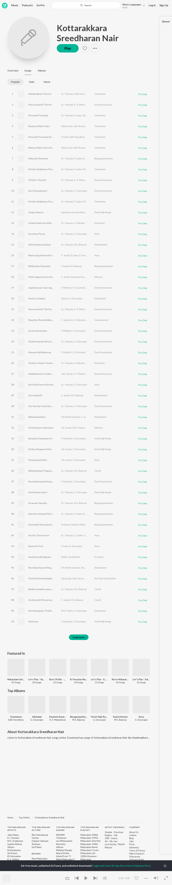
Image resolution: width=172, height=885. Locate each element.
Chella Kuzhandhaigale (40, 578)
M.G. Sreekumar (15, 841)
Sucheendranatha (37, 330)
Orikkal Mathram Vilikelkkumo (44, 223)
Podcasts (27, 5)
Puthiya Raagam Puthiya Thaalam (45, 449)
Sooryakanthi (35, 395)
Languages (131, 4)
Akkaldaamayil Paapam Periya (43, 470)
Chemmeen (99, 94)
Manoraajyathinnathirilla (41, 255)
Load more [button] (79, 637)
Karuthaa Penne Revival (40, 384)
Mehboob (84, 524)
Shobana (36, 844)
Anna (96, 234)
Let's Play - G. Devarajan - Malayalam (99, 679)
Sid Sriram (12, 853)
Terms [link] (132, 850)
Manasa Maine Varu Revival (42, 147)
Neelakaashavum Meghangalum (44, 567)
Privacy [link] (141, 850)
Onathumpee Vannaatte (41, 427)
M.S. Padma (67, 610)
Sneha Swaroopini (37, 492)
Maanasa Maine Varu (39, 126)
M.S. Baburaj (88, 158)
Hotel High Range (102, 212)
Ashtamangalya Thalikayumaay (44, 610)
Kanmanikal (100, 298)
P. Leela (77, 115)
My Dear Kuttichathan (105, 578)
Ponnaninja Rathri (37, 460)
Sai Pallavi (36, 847)
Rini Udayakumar (40, 835)
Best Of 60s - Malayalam (57, 679)
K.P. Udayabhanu (90, 169)
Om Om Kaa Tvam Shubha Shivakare (47, 406)
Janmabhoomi (101, 320)
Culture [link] (132, 835)
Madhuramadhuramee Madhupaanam (47, 589)
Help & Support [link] (136, 853)
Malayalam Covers (89, 850)
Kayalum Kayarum (103, 104)
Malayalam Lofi (87, 853)
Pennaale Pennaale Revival (42, 137)
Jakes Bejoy (13, 835)
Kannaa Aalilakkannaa (39, 352)
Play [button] (67, 48)
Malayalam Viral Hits (90, 841)
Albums (42, 70)
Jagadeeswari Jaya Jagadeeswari (45, 287)
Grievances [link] (134, 856)
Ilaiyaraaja (66, 578)
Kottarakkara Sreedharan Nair (88, 33)
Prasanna (98, 557)
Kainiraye (33, 621)
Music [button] (14, 5)
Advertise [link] (134, 847)
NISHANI (60, 835)
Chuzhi (97, 470)
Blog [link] (131, 838)
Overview (12, 70)
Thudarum (61, 838)
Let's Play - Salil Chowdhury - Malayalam (141, 679)
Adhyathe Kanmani (38, 158)
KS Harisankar (14, 856)
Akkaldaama (100, 417)
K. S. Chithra (13, 859)
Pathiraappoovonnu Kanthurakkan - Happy (50, 277)
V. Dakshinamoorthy (84, 223)
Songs (28, 70)
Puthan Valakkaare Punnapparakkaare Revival (52, 201)
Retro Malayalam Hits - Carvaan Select (120, 679)
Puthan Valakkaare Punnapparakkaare (48, 169)
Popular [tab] (15, 81)
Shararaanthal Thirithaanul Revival (46, 309)
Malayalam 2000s (89, 835)
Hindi (124, 7)
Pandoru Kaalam (36, 298)
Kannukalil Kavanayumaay (41, 524)
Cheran (35, 838)
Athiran (59, 847)
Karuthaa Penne (36, 234)
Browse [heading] (36, 854)
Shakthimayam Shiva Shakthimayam (47, 341)
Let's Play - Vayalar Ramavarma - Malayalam (36, 679)
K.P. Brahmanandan (70, 417)
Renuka (65, 298)
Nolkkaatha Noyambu (39, 266)
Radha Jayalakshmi (70, 557)
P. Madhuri (66, 287)
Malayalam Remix (89, 847)
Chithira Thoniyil (37, 180)
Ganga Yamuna (36, 212)
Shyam (93, 417)
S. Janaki (65, 255)
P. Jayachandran (80, 287)
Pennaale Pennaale (38, 115)
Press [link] (132, 844)
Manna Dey (66, 126)
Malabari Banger (64, 850)
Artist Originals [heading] (115, 827)
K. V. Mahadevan (82, 104)
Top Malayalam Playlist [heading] (89, 828)
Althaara (98, 277)
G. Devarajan (80, 190)
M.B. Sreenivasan (81, 427)
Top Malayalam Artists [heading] (16, 828)
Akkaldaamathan (37, 417)
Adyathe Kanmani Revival (41, 513)
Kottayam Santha (69, 524)
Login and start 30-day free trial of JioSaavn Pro (122, 865)
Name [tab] (47, 81)
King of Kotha (62, 853)
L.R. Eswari (66, 427)
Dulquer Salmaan (40, 841)
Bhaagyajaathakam (103, 158)
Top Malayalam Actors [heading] (41, 828)
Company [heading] (134, 827)
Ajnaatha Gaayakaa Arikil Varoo (44, 438)
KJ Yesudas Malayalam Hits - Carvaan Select (78, 679)
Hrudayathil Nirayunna (40, 600)
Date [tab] (31, 81)
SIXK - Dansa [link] (111, 838)
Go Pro (40, 5)
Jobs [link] (131, 841)
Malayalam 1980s (89, 844)
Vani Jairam (67, 374)
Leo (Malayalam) (64, 841)
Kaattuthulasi (100, 244)
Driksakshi (99, 223)
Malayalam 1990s (89, 838)
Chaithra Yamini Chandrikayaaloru (46, 363)
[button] (133, 5)
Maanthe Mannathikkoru (41, 320)
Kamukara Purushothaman (74, 212)
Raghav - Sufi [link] (111, 835)
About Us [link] (133, 832)
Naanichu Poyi (35, 546)
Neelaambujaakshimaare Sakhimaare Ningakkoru (54, 481)
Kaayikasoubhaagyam (39, 557)
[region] (78, 817)
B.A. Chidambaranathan (82, 320)
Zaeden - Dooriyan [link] (114, 832)
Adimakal (37, 716)
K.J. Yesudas (67, 94)
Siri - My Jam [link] (111, 841)
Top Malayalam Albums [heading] (65, 828)
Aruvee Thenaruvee (38, 535)
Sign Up (163, 5)
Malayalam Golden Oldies (16, 679)
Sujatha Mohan (92, 578)
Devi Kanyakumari (37, 190)
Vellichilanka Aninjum (39, 244)
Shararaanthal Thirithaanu (42, 104)
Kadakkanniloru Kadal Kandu (43, 374)
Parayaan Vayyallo (37, 503)
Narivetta (60, 844)
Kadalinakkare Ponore (39, 94)
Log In (152, 5)
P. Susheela (66, 438)
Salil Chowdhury (82, 94)
